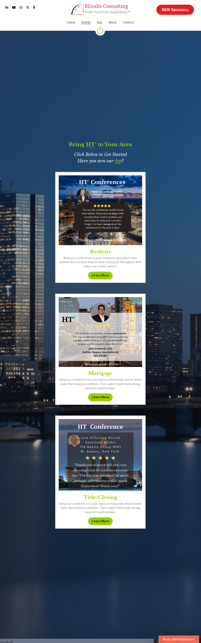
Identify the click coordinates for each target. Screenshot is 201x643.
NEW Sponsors (175, 9)
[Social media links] (6, 7)
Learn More (37, 389)
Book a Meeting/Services (179, 639)
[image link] (100, 9)
